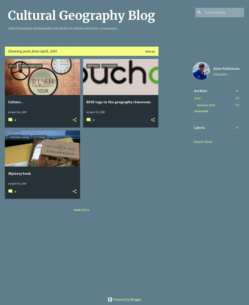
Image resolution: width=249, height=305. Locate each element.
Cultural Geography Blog (81, 15)
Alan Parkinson (226, 69)
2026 (197, 98)
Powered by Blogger (124, 299)
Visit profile (220, 74)
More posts (81, 210)
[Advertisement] (173, 117)
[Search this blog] (223, 12)
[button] (74, 120)
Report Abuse (203, 142)
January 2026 (206, 105)
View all (150, 51)
